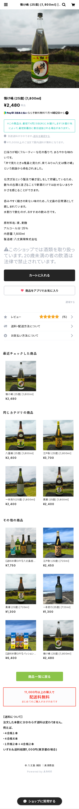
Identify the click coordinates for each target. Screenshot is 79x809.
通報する (70, 302)
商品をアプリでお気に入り (39, 290)
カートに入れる (39, 275)
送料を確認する (41, 136)
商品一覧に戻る (39, 677)
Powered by (39, 771)
